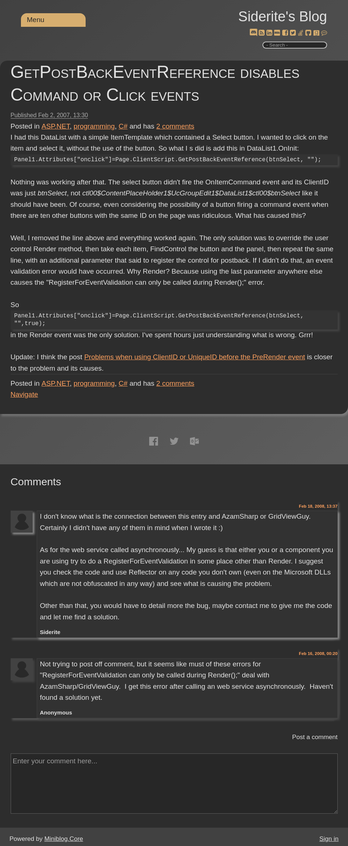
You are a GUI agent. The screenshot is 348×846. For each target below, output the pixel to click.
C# (123, 126)
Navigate (24, 394)
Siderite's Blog (282, 16)
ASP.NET (56, 126)
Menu (35, 20)
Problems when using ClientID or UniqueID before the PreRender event (194, 357)
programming (94, 126)
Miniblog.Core (63, 838)
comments (175, 126)
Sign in (328, 838)
